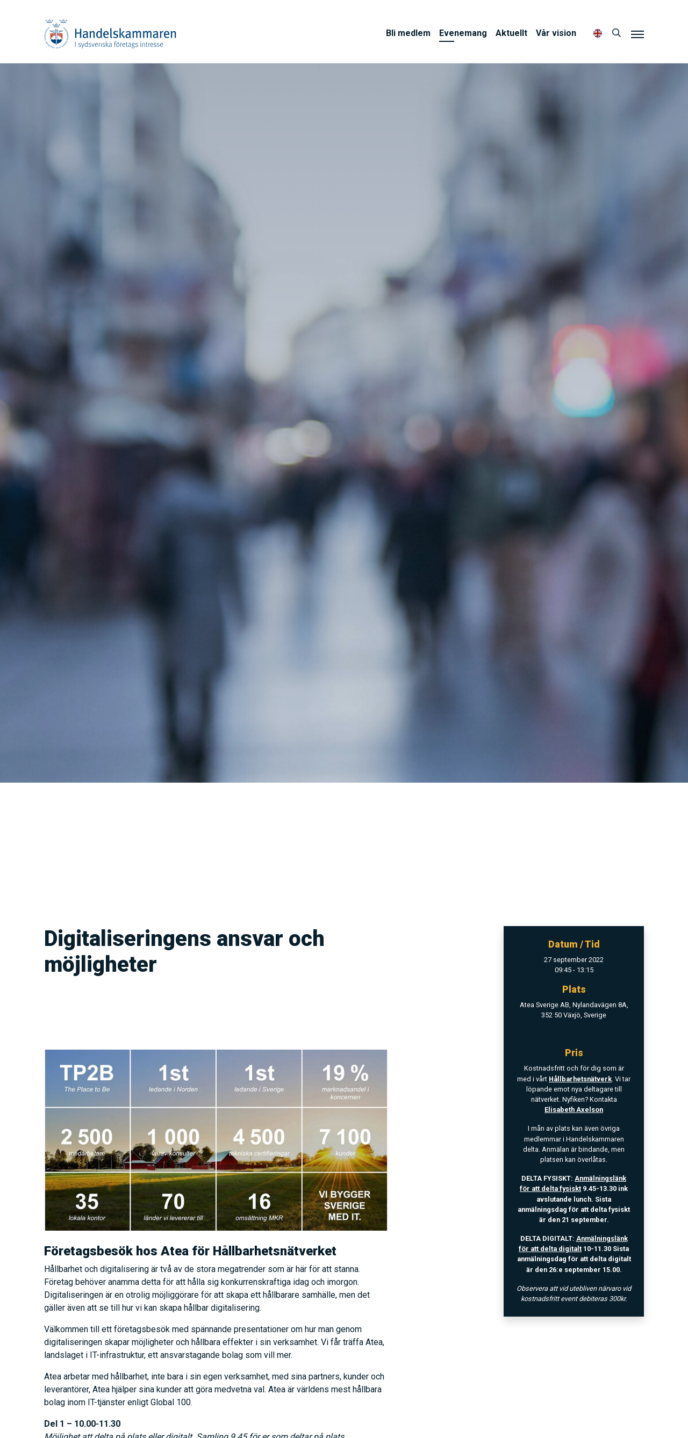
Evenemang (463, 33)
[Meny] (637, 34)
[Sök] (616, 33)
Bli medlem (408, 33)
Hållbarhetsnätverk (580, 1079)
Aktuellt (511, 33)
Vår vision (556, 33)
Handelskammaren (110, 33)
